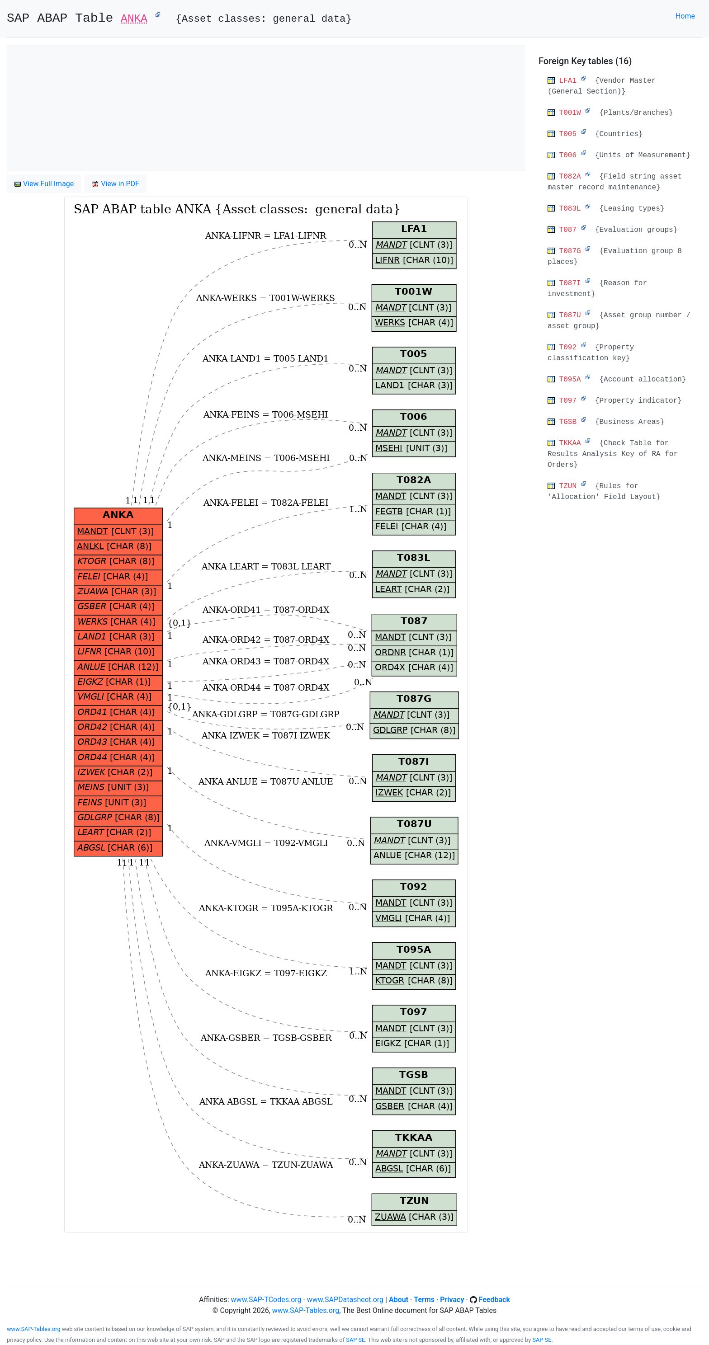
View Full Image (44, 183)
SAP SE (355, 1339)
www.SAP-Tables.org (305, 1310)
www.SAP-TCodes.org (266, 1299)
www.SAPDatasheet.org (345, 1299)
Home (685, 16)
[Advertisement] (266, 108)
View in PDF (115, 183)
